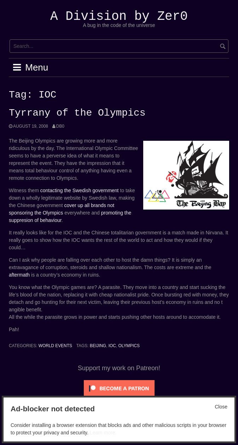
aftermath (19, 275)
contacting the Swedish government (79, 190)
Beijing (98, 345)
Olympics (129, 345)
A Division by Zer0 (119, 16)
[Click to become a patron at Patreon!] (119, 388)
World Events (55, 345)
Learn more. (103, 432)
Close (221, 407)
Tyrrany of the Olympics (77, 113)
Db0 (60, 126)
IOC (112, 345)
